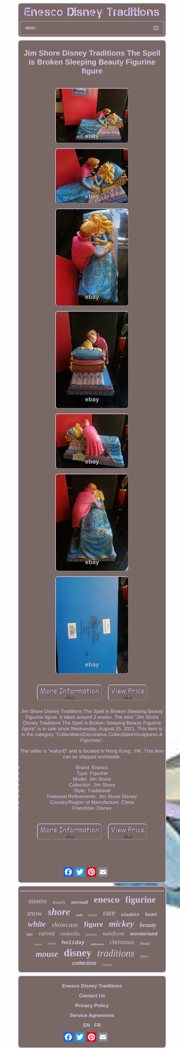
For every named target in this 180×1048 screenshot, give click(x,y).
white (37, 923)
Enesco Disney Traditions (92, 986)
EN (86, 1025)
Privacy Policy (92, 1005)
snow (34, 913)
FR (97, 1025)
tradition (107, 964)
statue (38, 944)
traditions (115, 953)
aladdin (130, 914)
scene (51, 943)
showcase (65, 924)
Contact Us (92, 995)
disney (77, 953)
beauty (148, 924)
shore (59, 911)
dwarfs (59, 902)
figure (93, 924)
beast (145, 943)
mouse (47, 954)
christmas (122, 941)
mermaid (79, 902)
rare (109, 912)
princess (91, 934)
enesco (107, 899)
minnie (37, 901)
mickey (121, 923)
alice (144, 956)
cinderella (70, 934)
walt (79, 915)
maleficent (113, 934)
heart (151, 914)
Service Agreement (92, 1015)
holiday (73, 942)
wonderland (143, 934)
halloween (97, 944)
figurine (140, 900)
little (29, 934)
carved (46, 933)
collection (84, 963)
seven (92, 915)
